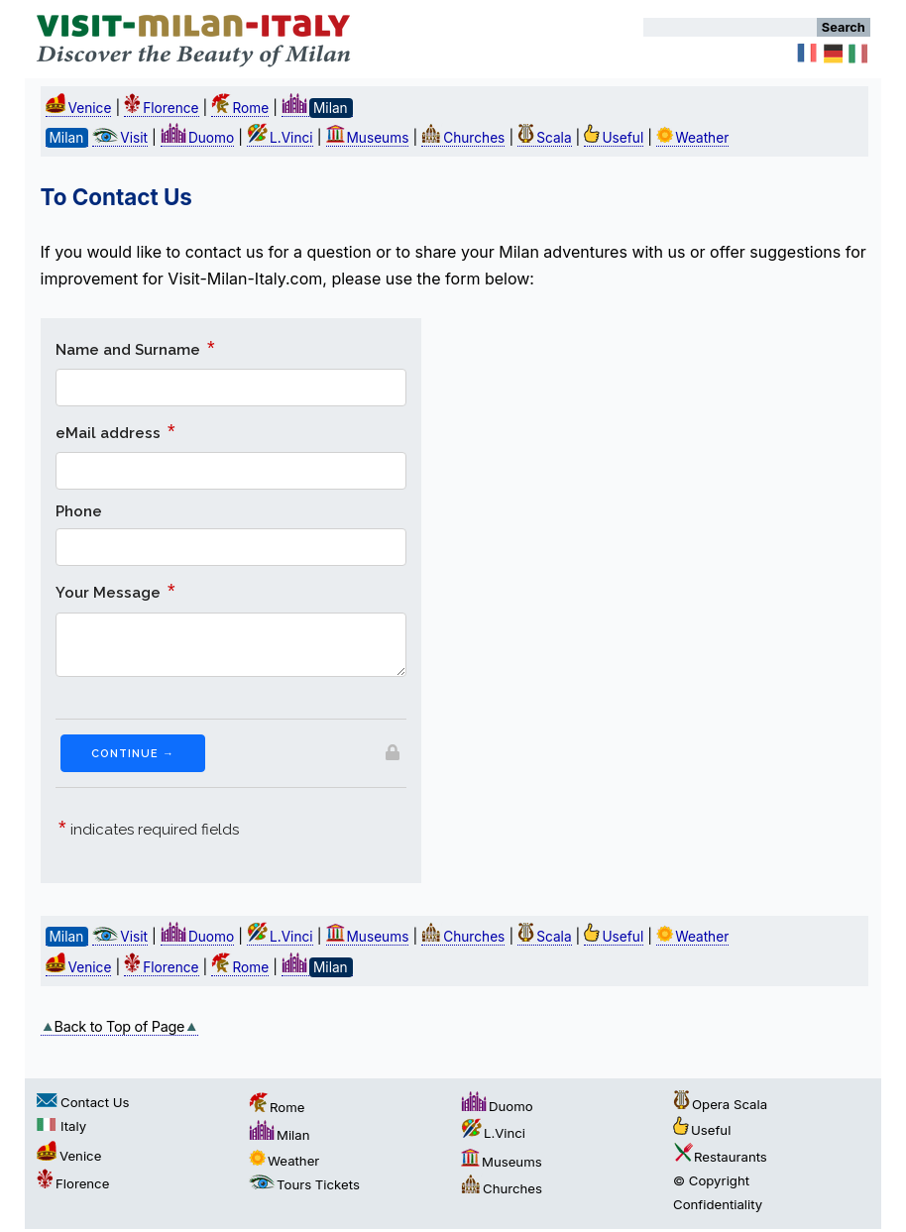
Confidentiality (717, 1204)
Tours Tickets (304, 1184)
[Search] (730, 27)
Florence (161, 108)
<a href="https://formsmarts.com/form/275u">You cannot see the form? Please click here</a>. (231, 600)
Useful (613, 138)
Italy (61, 1126)
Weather (692, 138)
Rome (240, 108)
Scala (544, 138)
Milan (279, 1135)
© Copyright (711, 1180)
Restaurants (720, 1157)
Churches (463, 138)
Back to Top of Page (120, 1026)
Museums (367, 138)
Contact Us (83, 1102)
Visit (120, 138)
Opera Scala (720, 1104)
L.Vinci (280, 138)
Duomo (197, 138)
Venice (79, 108)
